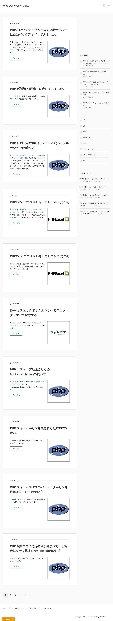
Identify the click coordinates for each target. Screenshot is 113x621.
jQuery (85, 126)
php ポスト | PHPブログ (92, 214)
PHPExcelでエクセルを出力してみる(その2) (39, 202)
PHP (84, 131)
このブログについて (35, 608)
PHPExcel (86, 137)
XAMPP (17, 608)
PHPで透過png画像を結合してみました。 (38, 88)
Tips (84, 143)
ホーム (5, 608)
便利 (84, 160)
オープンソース (88, 149)
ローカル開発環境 (89, 155)
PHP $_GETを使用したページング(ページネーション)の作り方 (96, 83)
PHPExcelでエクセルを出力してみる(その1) (39, 256)
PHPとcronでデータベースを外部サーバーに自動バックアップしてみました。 (96, 62)
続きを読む (16, 58)
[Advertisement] (95, 30)
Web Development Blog (16, 5)
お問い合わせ (47, 608)
